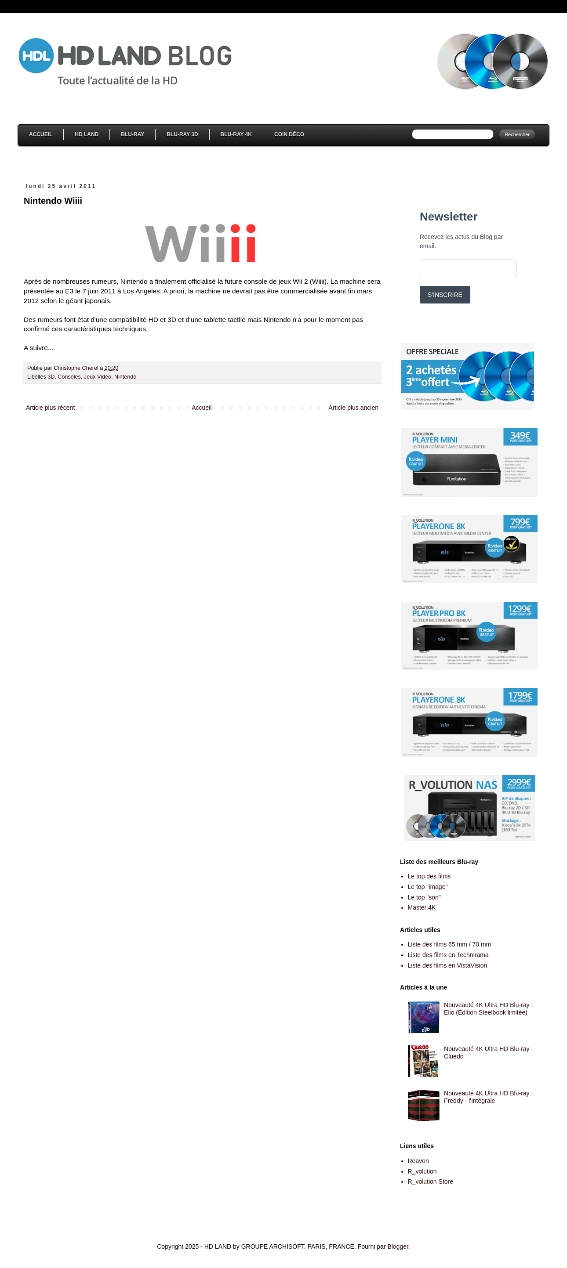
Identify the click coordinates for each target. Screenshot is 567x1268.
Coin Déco (289, 134)
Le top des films (429, 876)
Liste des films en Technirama (448, 954)
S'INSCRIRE (445, 294)
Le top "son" (424, 897)
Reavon (418, 1160)
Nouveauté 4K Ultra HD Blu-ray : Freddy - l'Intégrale (488, 1097)
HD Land (86, 134)
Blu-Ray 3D (182, 134)
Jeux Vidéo (97, 377)
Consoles (69, 377)
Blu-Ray (132, 134)
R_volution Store (431, 1181)
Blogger (397, 1246)
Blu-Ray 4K (236, 134)
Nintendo (125, 377)
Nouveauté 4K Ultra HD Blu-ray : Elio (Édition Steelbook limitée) (488, 1008)
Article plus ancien (353, 407)
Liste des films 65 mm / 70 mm (449, 944)
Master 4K (422, 907)
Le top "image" (428, 886)
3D (51, 377)
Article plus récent (50, 407)
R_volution (422, 1171)
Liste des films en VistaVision (447, 965)
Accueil (40, 134)
